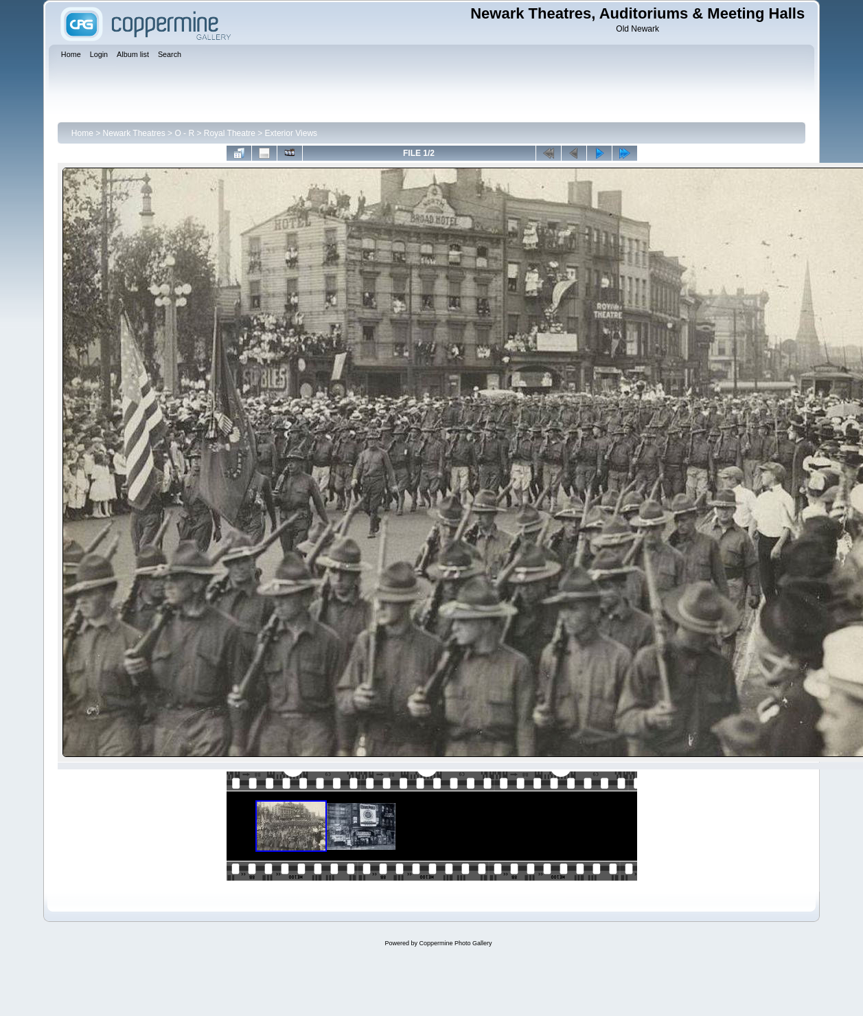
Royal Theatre (229, 133)
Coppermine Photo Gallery (455, 943)
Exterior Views (291, 133)
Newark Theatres (134, 133)
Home (82, 133)
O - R (184, 133)
